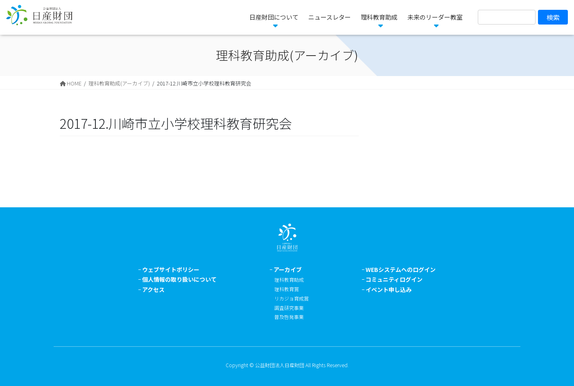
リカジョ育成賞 (291, 298)
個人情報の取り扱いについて (179, 279)
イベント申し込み (388, 289)
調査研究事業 (289, 307)
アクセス (153, 289)
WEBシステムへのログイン (401, 269)
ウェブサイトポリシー (170, 269)
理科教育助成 (289, 279)
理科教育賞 (286, 288)
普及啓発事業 (289, 316)
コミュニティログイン (394, 279)
